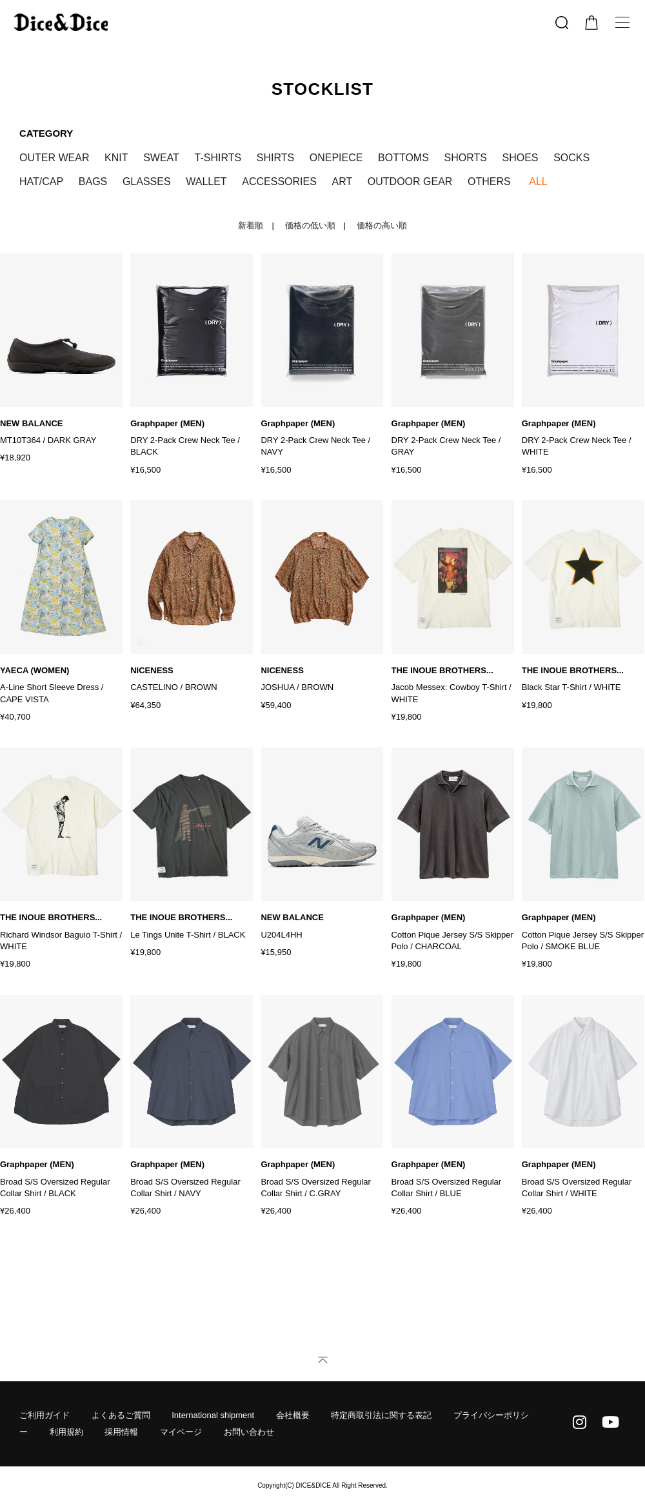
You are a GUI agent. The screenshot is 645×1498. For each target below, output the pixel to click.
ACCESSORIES (279, 181)
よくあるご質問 (121, 1384)
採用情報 (121, 1401)
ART (342, 181)
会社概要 (293, 1384)
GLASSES (147, 181)
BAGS (93, 181)
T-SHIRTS (217, 157)
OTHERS (489, 181)
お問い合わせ (249, 1401)
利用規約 (66, 1401)
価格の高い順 (382, 225)
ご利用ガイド (44, 1384)
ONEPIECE (336, 157)
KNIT (116, 157)
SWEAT (161, 157)
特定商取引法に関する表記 (381, 1384)
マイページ (181, 1401)
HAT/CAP (41, 181)
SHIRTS (275, 157)
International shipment (213, 1384)
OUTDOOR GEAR (410, 181)
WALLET (206, 181)
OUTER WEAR (54, 157)
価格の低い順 (310, 225)
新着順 (250, 225)
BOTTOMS (403, 157)
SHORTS (465, 157)
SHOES (520, 157)
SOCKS (571, 157)
